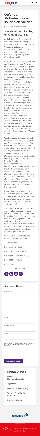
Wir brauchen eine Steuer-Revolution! (18, 394)
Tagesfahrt (11, 383)
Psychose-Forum (14, 400)
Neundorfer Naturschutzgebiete (15, 378)
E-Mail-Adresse (10, 325)
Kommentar (8, 291)
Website (6, 333)
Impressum (32, 429)
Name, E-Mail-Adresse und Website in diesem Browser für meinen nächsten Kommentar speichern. (19, 344)
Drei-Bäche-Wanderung (17, 388)
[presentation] (20, 352)
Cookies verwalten (20, 431)
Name (6, 317)
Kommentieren (21, 27)
